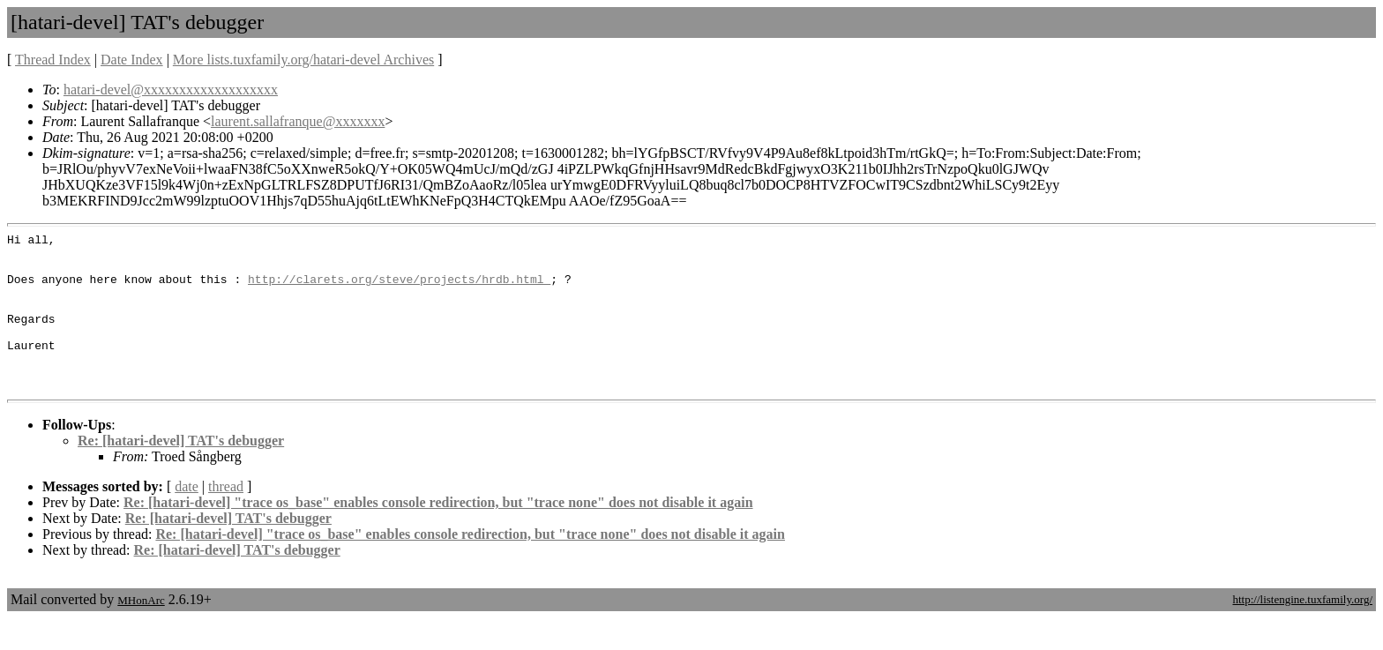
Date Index (132, 59)
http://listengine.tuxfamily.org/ (1302, 631)
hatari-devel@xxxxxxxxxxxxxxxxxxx (171, 89)
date (186, 518)
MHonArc (140, 632)
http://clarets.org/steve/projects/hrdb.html (399, 289)
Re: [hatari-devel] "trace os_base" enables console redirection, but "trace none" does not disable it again (438, 534)
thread (225, 518)
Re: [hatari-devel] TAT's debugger (181, 472)
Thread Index (53, 59)
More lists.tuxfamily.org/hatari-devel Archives (303, 59)
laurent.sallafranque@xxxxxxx (298, 121)
